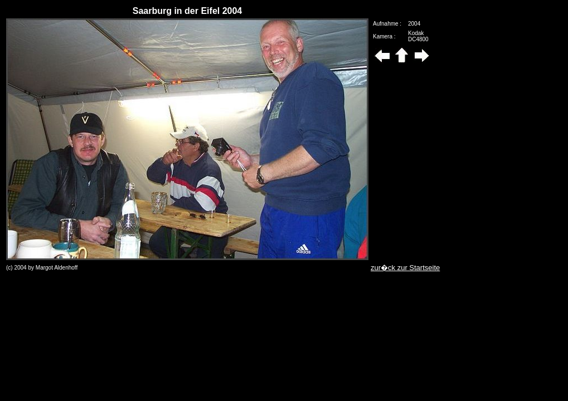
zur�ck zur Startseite (405, 267)
